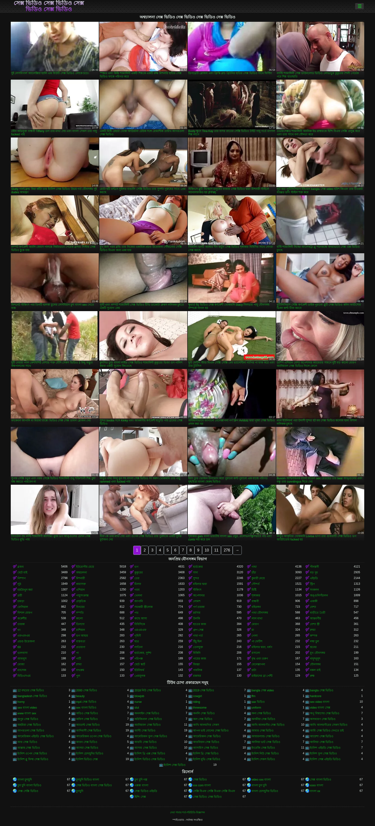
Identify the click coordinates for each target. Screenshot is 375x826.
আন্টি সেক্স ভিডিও (144, 730)
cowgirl (197, 696)
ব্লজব (20, 566)
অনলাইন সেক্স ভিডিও (146, 713)
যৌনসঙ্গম (315, 664)
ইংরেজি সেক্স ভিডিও (263, 747)
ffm (253, 696)
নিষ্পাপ (21, 578)
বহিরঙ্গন (256, 607)
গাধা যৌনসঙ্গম (260, 612)
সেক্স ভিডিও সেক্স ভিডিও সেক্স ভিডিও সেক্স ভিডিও (49, 6)
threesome (200, 707)
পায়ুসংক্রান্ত (82, 595)
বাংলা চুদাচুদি (24, 779)
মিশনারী (80, 578)
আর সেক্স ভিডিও (27, 742)
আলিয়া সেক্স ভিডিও (321, 742)
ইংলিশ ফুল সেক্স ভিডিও (323, 753)
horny (21, 702)
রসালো (256, 653)
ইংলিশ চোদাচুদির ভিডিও (90, 753)
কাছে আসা (140, 618)
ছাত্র (136, 641)
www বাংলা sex (26, 713)
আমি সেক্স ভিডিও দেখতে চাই (326, 730)
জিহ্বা (196, 664)
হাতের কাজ (199, 624)
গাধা (254, 566)
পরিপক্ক (138, 658)
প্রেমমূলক (139, 675)
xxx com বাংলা (202, 785)
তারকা (21, 624)
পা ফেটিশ (257, 641)
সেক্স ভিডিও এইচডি (145, 791)
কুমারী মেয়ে (258, 578)
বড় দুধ (314, 572)
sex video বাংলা (319, 702)
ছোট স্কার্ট (139, 664)
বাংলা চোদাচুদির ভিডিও (265, 791)
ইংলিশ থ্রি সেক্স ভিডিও (206, 753)
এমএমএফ (140, 630)
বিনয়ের (80, 607)
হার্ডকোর (198, 566)
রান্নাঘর (197, 675)
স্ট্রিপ (312, 584)
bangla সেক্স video (263, 690)
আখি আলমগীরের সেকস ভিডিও (328, 725)
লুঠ (19, 584)
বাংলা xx (315, 791)
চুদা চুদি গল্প (140, 779)
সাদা (195, 572)
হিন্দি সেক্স (140, 796)
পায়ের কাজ (199, 658)
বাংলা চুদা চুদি (259, 785)
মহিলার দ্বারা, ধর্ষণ (262, 647)
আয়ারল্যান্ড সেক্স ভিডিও (266, 736)
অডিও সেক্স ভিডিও (87, 713)
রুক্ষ (312, 675)
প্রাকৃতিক (81, 601)
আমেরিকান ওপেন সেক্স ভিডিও (93, 736)
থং (19, 630)
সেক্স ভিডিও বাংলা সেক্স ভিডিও (94, 785)
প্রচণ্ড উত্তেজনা (26, 641)
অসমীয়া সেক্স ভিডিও (264, 719)
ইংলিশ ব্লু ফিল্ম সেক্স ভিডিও (32, 759)
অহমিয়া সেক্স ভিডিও (29, 725)
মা (253, 630)
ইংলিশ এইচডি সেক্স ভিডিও (325, 747)
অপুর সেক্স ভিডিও (27, 719)
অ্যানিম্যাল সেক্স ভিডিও (147, 725)
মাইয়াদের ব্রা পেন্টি (262, 675)
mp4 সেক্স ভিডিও (86, 702)
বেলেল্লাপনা (258, 664)
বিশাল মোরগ (24, 612)
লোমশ (196, 601)
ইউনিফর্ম (139, 670)
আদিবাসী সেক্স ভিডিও (88, 730)
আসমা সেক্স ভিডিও (87, 747)
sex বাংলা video (27, 707)
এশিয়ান (80, 589)
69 (19, 647)
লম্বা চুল (314, 641)
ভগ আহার (82, 635)
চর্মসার (196, 612)
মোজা (20, 664)
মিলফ (137, 584)
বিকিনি (196, 653)
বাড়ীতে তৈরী (317, 612)
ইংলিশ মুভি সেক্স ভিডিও (206, 759)
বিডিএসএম (24, 675)
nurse (138, 702)
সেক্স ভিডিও (200, 779)
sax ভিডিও (258, 702)
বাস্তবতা (80, 641)
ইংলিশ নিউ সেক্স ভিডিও (265, 753)
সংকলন (314, 589)
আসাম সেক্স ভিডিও (145, 747)
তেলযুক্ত (198, 647)
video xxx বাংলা (261, 779)
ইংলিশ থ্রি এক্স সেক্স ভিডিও (149, 753)
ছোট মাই (22, 572)
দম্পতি (80, 612)
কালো (79, 618)
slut (136, 707)
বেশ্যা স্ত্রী (314, 624)
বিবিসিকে (139, 624)
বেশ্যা (313, 607)
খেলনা (138, 595)
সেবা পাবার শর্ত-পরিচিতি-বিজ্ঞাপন (187, 812)
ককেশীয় (22, 618)
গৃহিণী (137, 635)
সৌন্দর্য (255, 584)
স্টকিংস (197, 589)
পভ (136, 612)
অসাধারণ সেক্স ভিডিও (323, 719)
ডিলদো (80, 624)
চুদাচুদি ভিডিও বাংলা (87, 779)
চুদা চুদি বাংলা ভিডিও (29, 785)
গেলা (255, 635)
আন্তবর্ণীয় (315, 618)
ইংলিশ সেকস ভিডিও (263, 759)
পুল (78, 675)
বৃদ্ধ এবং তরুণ (260, 658)
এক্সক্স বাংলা (141, 785)
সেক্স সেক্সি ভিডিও (27, 791)
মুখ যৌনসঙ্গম (317, 653)
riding (196, 702)
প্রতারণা (80, 647)
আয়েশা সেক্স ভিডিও (321, 736)
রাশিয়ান (80, 630)
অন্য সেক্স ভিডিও (261, 713)
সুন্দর (196, 578)
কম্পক (313, 635)
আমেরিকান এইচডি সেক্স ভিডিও (35, 736)
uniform (256, 707)
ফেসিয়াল (22, 607)
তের (136, 578)
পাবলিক (197, 670)
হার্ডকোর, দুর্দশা (142, 653)
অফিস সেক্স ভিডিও (87, 719)
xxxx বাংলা (316, 785)
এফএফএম (23, 635)
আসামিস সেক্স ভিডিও (205, 747)
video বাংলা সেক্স (320, 707)
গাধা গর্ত (198, 635)
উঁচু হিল (197, 641)
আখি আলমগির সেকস (206, 725)
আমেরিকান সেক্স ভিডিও (207, 736)
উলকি (196, 618)
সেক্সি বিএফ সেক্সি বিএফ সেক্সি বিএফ (214, 791)
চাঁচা (254, 572)
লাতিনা (138, 647)
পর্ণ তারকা (198, 607)
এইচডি (314, 578)
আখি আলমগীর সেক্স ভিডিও (268, 725)
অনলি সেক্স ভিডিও (204, 713)
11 (216, 550)
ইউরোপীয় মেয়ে (85, 566)
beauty (80, 696)
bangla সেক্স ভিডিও (321, 690)
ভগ (136, 566)
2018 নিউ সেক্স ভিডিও (147, 690)
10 (207, 550)
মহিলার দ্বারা (200, 584)
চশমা (312, 630)
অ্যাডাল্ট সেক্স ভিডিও (88, 725)
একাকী (313, 601)
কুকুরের (138, 572)
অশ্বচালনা (81, 572)
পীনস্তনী (314, 566)
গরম (137, 589)
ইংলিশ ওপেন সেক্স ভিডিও (32, 753)
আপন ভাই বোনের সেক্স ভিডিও (211, 730)
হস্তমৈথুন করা (25, 589)
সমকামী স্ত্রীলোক (143, 607)
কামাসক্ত (81, 584)
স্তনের (313, 647)
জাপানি (138, 601)
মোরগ (255, 624)
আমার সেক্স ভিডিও (263, 730)
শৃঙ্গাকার (256, 595)
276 (227, 550)
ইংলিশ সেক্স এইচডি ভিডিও (325, 759)
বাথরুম (80, 670)
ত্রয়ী (19, 595)
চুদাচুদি (79, 791)
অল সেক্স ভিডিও (202, 719)
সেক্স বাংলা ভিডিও (320, 779)
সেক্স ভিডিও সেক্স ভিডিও (207, 796)
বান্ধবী (255, 601)
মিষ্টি (254, 589)
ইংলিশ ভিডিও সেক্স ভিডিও (149, 759)
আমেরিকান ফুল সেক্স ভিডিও (150, 736)
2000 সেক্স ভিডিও (86, 690)
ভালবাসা (22, 653)
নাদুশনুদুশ (315, 658)
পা (77, 653)
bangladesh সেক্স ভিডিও (32, 696)
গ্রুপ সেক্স (198, 630)
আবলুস (22, 658)
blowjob (139, 696)
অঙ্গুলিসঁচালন (319, 595)
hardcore (315, 696)
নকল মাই (315, 670)
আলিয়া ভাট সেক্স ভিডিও (266, 742)
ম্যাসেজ (21, 670)
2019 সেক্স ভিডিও (203, 690)
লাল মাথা (257, 618)
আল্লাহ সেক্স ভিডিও (28, 747)
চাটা (254, 670)
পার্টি (78, 658)
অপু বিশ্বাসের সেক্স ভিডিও (324, 713)
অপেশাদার (199, 595)
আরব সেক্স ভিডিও (87, 742)
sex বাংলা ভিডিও (86, 707)
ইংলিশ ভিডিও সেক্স (87, 759)
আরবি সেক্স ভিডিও (145, 742)
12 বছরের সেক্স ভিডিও (30, 690)
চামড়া (20, 601)
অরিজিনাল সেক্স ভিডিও (148, 719)
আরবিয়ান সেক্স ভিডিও (206, 742)
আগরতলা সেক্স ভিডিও (30, 730)
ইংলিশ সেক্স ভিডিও (175, 765)
